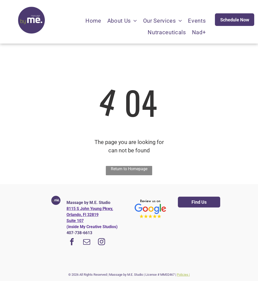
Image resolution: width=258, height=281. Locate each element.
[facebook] (72, 242)
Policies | (183, 274)
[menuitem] (93, 21)
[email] (86, 242)
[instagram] (101, 242)
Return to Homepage (129, 168)
